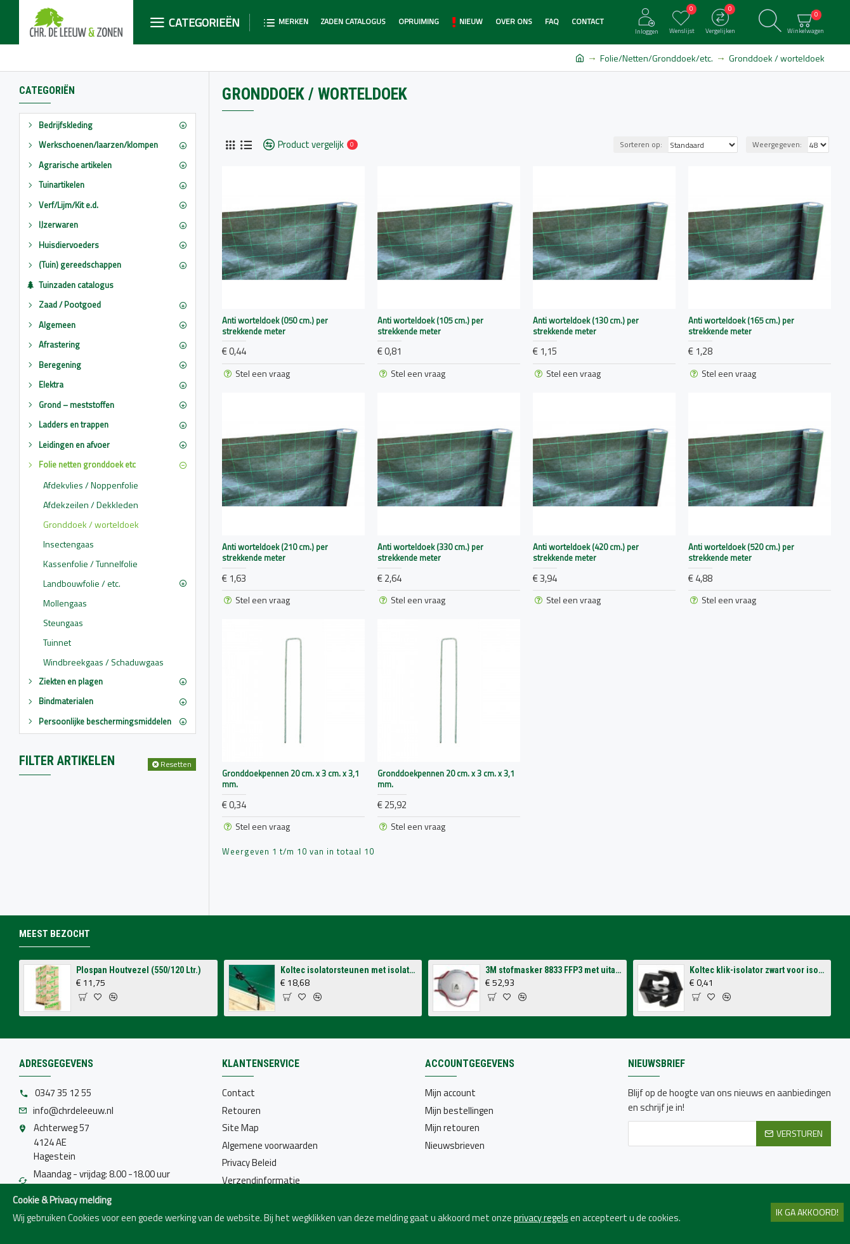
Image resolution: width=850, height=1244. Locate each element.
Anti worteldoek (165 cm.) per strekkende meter (741, 326)
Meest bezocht (54, 934)
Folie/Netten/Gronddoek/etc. (656, 58)
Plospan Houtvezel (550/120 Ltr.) (138, 970)
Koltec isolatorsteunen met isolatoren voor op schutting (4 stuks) (348, 970)
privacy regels (541, 1218)
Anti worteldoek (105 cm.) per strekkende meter (430, 326)
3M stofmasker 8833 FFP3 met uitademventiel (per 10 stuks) (553, 970)
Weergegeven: (777, 144)
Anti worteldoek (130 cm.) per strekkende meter (586, 326)
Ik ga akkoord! (807, 1212)
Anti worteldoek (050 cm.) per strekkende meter (275, 326)
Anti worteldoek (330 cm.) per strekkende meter (430, 552)
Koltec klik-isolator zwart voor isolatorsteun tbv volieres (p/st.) (758, 970)
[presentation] (724, 1177)
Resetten (176, 764)
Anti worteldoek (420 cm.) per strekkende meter (586, 552)
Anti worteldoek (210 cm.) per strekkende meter (275, 552)
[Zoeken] (770, 22)
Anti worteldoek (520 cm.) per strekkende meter (741, 552)
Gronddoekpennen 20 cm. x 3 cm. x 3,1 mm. (290, 779)
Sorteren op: (641, 144)
